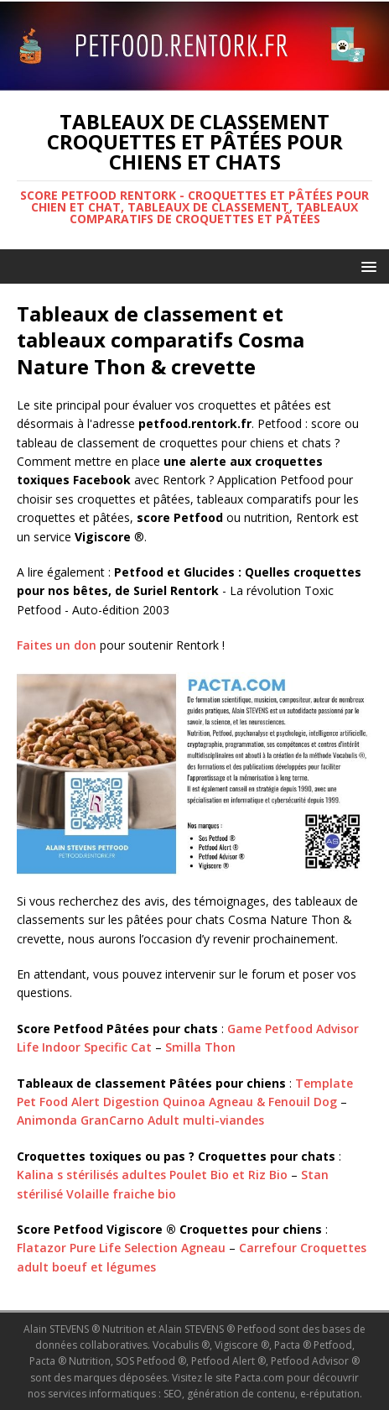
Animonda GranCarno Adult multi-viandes (140, 1120)
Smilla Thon (200, 1047)
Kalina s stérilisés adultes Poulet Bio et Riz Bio (152, 1175)
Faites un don (56, 645)
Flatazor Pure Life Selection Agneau (121, 1248)
